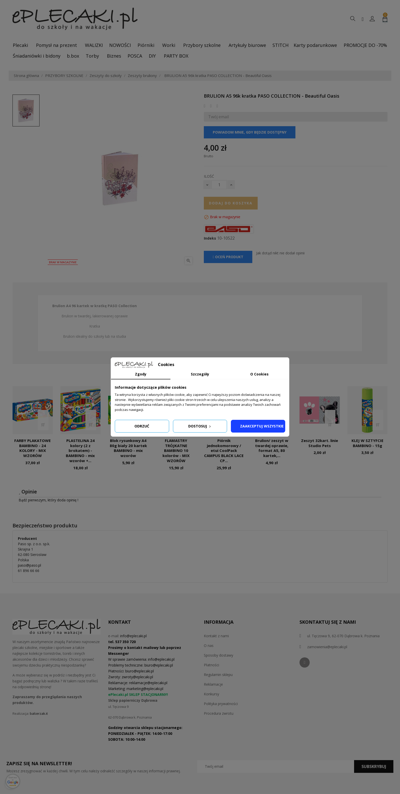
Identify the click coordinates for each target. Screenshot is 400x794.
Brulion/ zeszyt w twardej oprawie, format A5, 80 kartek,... (271, 448)
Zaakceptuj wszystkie (262, 426)
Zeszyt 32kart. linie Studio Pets (319, 443)
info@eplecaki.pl (133, 635)
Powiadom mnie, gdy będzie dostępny (249, 132)
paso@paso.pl (29, 565)
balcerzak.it (39, 713)
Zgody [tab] (140, 374)
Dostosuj (200, 426)
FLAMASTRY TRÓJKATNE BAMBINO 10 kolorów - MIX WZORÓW (176, 450)
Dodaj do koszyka (231, 203)
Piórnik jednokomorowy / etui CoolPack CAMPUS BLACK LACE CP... (224, 450)
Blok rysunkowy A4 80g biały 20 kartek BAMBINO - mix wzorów (128, 448)
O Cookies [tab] (259, 374)
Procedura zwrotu (218, 713)
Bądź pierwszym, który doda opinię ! (48, 500)
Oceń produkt (228, 256)
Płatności (211, 664)
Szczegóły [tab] (200, 374)
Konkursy (211, 694)
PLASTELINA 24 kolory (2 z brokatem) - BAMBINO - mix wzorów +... (80, 450)
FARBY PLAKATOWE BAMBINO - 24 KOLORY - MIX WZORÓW (32, 448)
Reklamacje (213, 684)
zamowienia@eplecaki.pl (327, 646)
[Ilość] (219, 184)
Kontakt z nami (216, 635)
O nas (209, 645)
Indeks (210, 238)
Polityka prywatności (221, 703)
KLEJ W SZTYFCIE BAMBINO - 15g (367, 443)
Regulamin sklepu (218, 674)
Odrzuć (141, 426)
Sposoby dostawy (218, 655)
